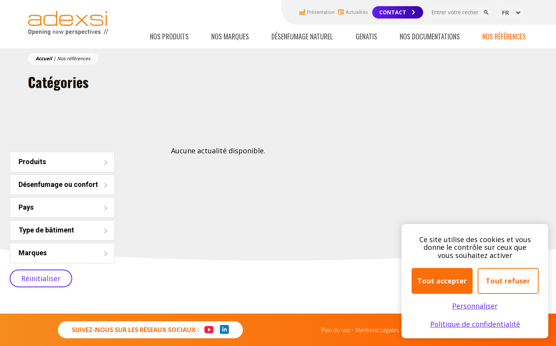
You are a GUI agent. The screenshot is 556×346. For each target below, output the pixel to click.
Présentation (317, 12)
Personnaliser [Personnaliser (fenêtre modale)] (475, 306)
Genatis (366, 36)
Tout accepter (442, 280)
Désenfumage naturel (302, 36)
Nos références (504, 36)
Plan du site (335, 330)
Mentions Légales (377, 330)
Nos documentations (430, 36)
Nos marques (230, 36)
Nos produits (169, 36)
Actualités (353, 12)
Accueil (44, 58)
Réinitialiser (41, 278)
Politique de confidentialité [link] (475, 324)
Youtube (206, 325)
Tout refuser (508, 280)
